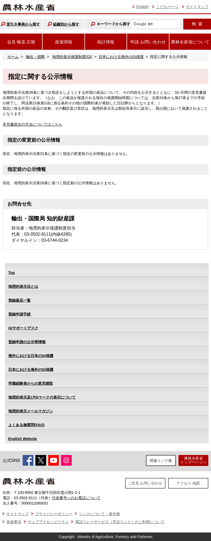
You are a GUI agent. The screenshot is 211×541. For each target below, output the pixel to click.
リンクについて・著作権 (99, 514)
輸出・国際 (35, 57)
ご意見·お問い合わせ (145, 483)
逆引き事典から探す (23, 24)
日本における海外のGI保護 (121, 57)
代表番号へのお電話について (76, 498)
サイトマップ (197, 7)
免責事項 (13, 522)
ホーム (13, 57)
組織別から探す (66, 24)
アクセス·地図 (188, 483)
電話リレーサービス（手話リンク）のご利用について (120, 522)
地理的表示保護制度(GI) (72, 57)
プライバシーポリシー (53, 514)
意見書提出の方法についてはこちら (32, 124)
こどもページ (167, 7)
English (142, 7)
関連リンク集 (161, 460)
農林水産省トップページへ (193, 460)
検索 (197, 24)
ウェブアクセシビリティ (48, 522)
